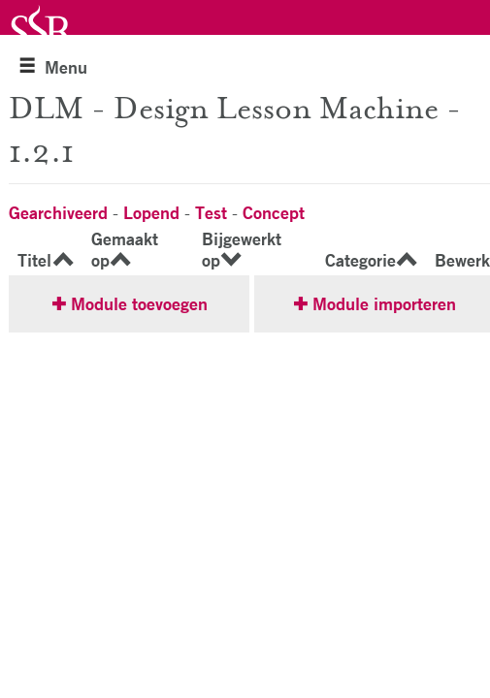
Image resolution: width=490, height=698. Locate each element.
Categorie (360, 259)
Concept (274, 212)
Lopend (151, 212)
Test (211, 212)
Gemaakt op (124, 249)
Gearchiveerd (58, 212)
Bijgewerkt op (241, 249)
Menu (53, 67)
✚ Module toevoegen (129, 303)
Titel (34, 259)
